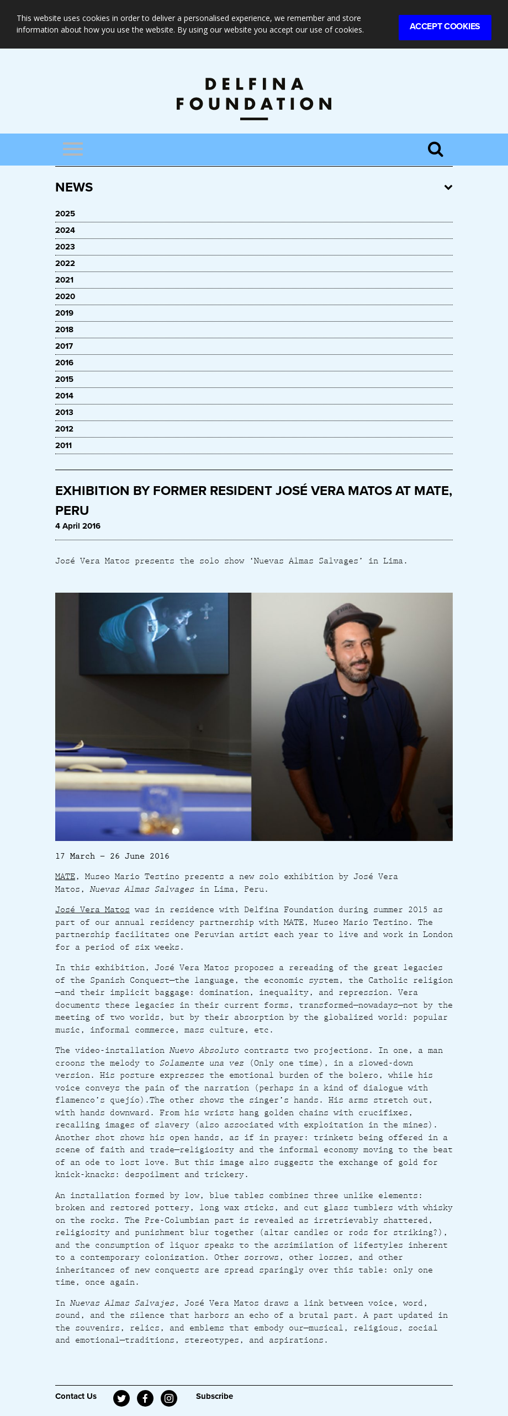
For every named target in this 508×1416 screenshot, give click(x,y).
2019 (64, 313)
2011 (63, 445)
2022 (65, 263)
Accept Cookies (445, 26)
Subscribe (214, 1396)
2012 (64, 429)
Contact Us (76, 1396)
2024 (65, 230)
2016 (64, 363)
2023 (65, 247)
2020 (65, 296)
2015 (64, 379)
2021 (64, 280)
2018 (64, 329)
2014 (64, 396)
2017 (64, 346)
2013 (64, 412)
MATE (65, 876)
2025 (65, 214)
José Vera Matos (92, 909)
